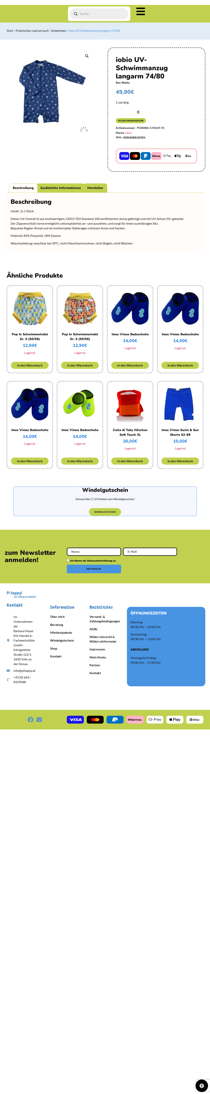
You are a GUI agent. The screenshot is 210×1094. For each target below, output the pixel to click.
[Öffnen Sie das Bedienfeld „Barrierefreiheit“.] (202, 1085)
